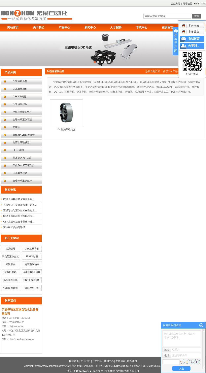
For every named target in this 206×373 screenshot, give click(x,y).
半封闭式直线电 (32, 272)
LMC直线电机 (10, 280)
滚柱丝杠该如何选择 (14, 227)
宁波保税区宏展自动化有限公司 (122, 370)
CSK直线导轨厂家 (136, 366)
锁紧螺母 (10, 248)
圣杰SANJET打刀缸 (23, 165)
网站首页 (13, 27)
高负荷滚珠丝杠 (10, 256)
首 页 (165, 71)
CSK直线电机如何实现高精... (18, 199)
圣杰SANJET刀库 (22, 157)
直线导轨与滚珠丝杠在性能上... (20, 210)
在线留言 (167, 27)
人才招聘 (116, 27)
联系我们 (132, 361)
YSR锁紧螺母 (10, 287)
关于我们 (38, 27)
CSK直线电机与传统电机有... (18, 216)
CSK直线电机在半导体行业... (18, 221)
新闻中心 (90, 27)
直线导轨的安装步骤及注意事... (20, 204)
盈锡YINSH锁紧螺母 (24, 134)
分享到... (193, 45)
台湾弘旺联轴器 (21, 142)
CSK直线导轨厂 (32, 280)
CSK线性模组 (20, 104)
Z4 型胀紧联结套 (66, 129)
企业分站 (175, 3)
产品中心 (64, 27)
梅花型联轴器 (32, 264)
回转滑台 (10, 264)
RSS (196, 3)
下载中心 (141, 27)
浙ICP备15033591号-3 (79, 370)
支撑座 (16, 127)
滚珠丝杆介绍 (32, 287)
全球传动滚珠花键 (22, 119)
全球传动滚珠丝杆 (22, 111)
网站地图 (187, 3)
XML (203, 3)
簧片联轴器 (10, 272)
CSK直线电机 (20, 89)
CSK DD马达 (20, 96)
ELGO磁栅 (18, 150)
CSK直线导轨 (20, 81)
